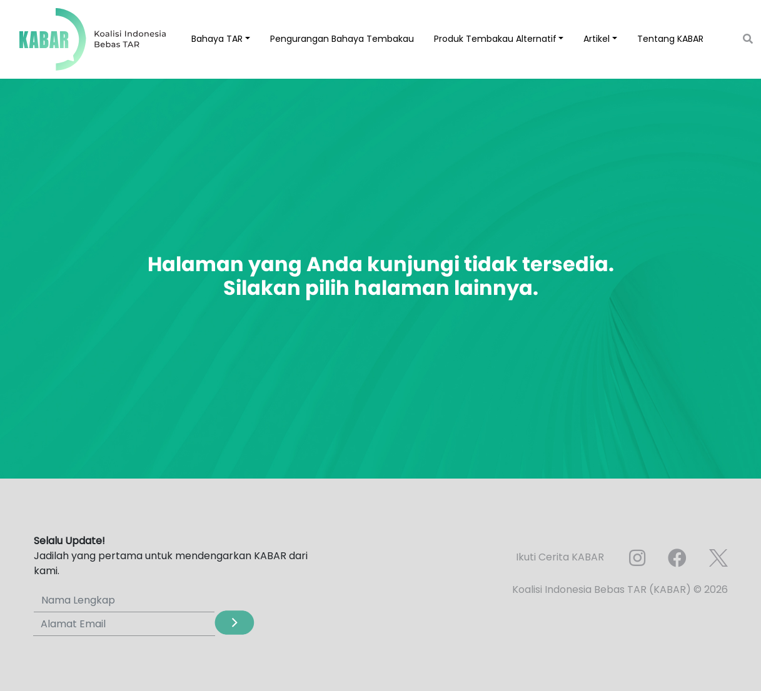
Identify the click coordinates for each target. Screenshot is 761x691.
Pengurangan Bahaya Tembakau (342, 38)
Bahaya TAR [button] (217, 38)
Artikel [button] (596, 38)
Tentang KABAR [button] (670, 38)
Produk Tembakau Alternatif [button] (495, 38)
